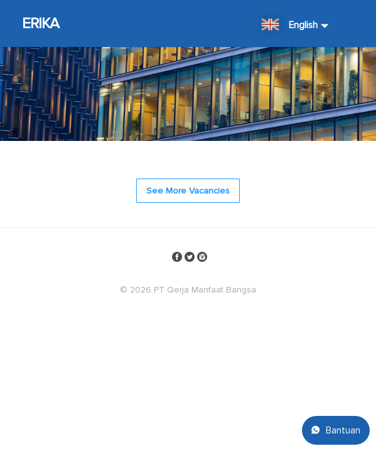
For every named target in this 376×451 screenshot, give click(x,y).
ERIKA (41, 23)
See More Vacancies (188, 190)
